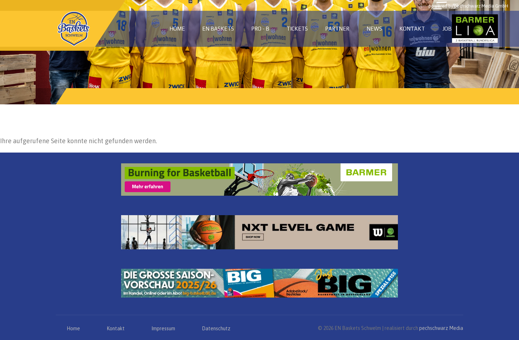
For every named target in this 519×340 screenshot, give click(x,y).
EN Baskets (218, 29)
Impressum (163, 328)
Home (177, 29)
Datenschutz (216, 328)
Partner (337, 29)
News (374, 29)
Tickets (297, 29)
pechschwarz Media (441, 328)
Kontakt (412, 29)
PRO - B (260, 29)
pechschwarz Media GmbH (481, 6)
